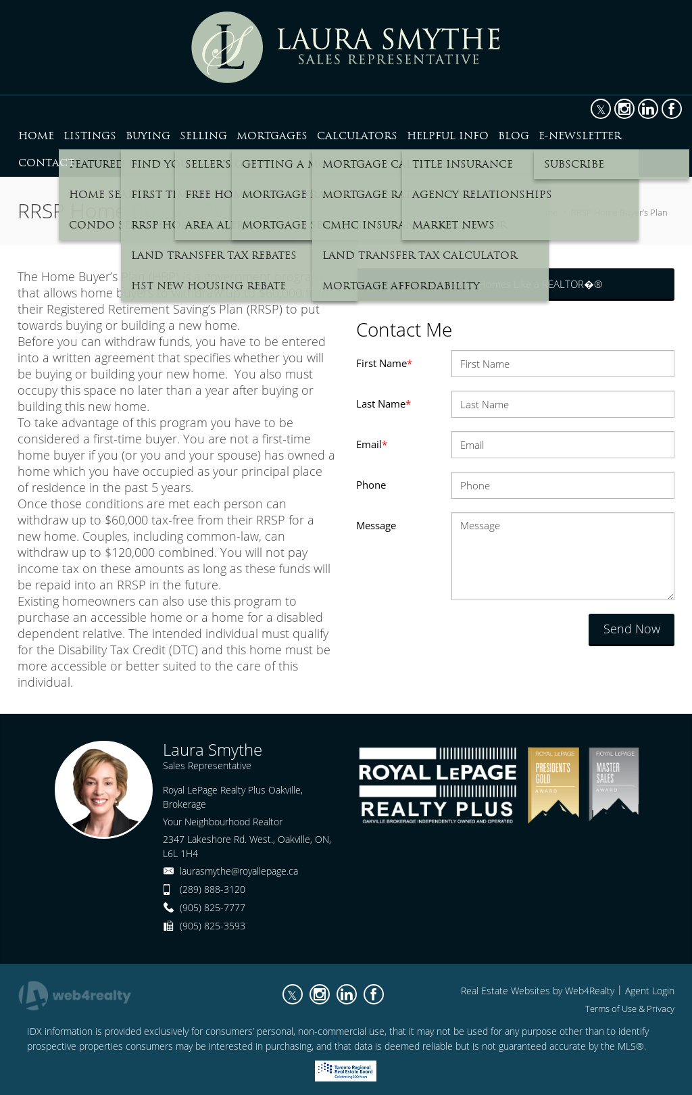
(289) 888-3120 (212, 889)
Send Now (631, 628)
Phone (371, 484)
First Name (384, 363)
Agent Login (649, 990)
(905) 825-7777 (212, 907)
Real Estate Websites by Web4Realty (537, 990)
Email (371, 444)
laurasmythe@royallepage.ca (239, 871)
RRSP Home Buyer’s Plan (619, 212)
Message (376, 525)
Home (546, 212)
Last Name (383, 403)
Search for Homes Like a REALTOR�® (515, 284)
